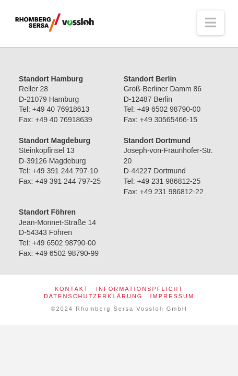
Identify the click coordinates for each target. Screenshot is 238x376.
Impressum (172, 296)
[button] (210, 22)
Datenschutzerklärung (93, 296)
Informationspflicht (139, 289)
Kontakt (72, 289)
